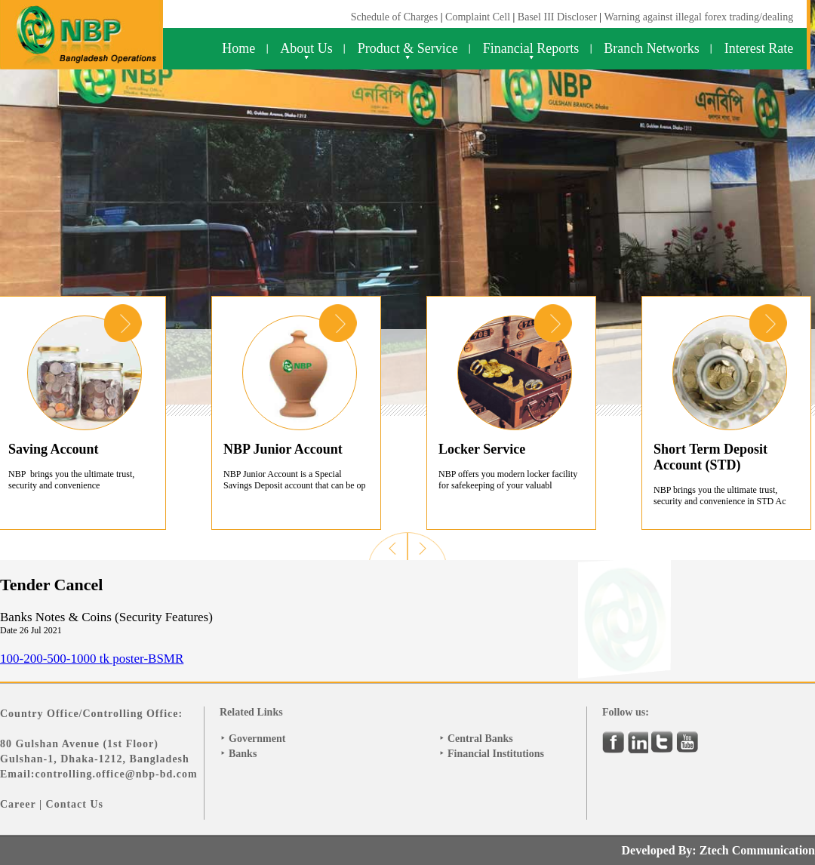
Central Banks (480, 738)
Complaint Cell (477, 17)
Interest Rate (758, 48)
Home (238, 48)
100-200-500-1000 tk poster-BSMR (91, 658)
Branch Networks (651, 48)
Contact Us (75, 804)
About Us (306, 48)
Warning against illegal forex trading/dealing (698, 17)
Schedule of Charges (394, 17)
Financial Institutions (495, 753)
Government (257, 738)
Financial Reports (531, 48)
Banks (243, 753)
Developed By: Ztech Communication (718, 850)
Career (17, 804)
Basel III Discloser (558, 17)
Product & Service (408, 48)
